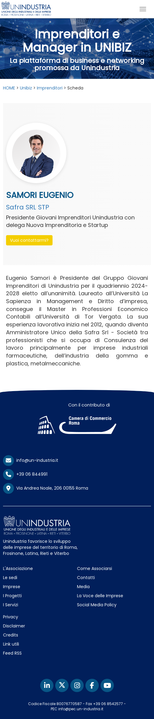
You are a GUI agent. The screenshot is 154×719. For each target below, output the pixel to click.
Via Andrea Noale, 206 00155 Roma (45, 488)
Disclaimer (14, 626)
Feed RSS (12, 653)
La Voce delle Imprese (100, 596)
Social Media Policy (97, 605)
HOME (9, 88)
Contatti (86, 578)
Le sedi (10, 578)
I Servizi (10, 605)
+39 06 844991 (25, 474)
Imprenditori (50, 88)
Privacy (10, 617)
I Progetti (12, 596)
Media (83, 587)
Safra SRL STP (27, 207)
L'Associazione (18, 568)
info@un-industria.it (30, 460)
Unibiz (26, 88)
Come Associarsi (94, 568)
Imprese (11, 587)
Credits (10, 635)
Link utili (11, 644)
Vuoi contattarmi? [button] (29, 240)
